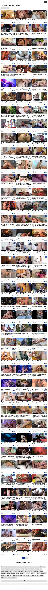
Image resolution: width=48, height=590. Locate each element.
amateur (2, 575)
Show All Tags (24, 580)
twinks (26, 571)
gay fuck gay (8, 575)
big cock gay (22, 573)
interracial (11, 571)
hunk (24, 575)
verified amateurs (39, 566)
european (17, 566)
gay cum (30, 571)
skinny (17, 573)
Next (27, 557)
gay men (32, 575)
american (22, 566)
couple (41, 575)
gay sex (41, 571)
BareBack (10, 2)
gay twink (7, 577)
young (22, 568)
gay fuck (29, 566)
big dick (36, 568)
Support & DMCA (21, 586)
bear (33, 566)
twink (2, 568)
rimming (2, 566)
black (40, 568)
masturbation (21, 571)
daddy (2, 577)
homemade (3, 573)
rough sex (33, 573)
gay (44, 566)
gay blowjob (36, 571)
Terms (28, 586)
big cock (26, 568)
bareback (14, 568)
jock (26, 566)
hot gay (15, 577)
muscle (7, 566)
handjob (8, 573)
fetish (11, 577)
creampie (12, 566)
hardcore (28, 573)
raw (21, 575)
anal (10, 568)
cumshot (13, 573)
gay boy (6, 568)
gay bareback (43, 573)
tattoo (16, 571)
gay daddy (32, 568)
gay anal (38, 573)
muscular (37, 575)
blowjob (18, 568)
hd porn (27, 575)
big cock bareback (15, 575)
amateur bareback (4, 571)
